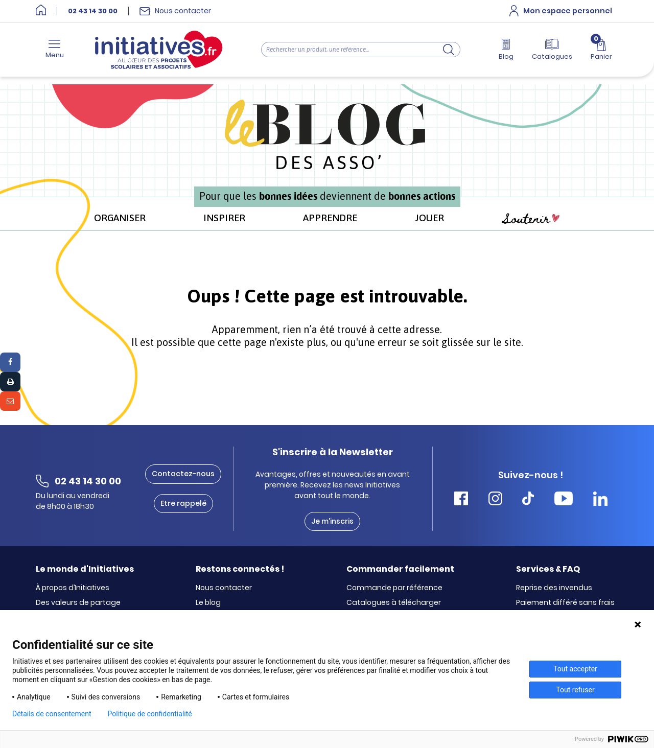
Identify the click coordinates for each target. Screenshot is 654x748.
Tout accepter (575, 669)
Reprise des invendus (554, 588)
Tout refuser (575, 690)
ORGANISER (120, 217)
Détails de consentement (51, 714)
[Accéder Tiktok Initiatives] (528, 500)
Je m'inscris (332, 521)
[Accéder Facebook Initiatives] (461, 500)
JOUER (429, 217)
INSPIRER (224, 217)
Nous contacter (224, 588)
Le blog (208, 602)
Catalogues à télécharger (393, 602)
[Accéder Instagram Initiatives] (495, 500)
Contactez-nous (183, 474)
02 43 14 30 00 (93, 11)
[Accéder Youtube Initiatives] (563, 500)
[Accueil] (41, 11)
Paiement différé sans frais (565, 602)
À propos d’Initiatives (72, 588)
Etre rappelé (183, 503)
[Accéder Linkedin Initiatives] (600, 500)
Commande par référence (394, 588)
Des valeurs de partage (78, 602)
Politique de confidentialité (150, 714)
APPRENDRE (330, 217)
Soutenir (531, 219)
